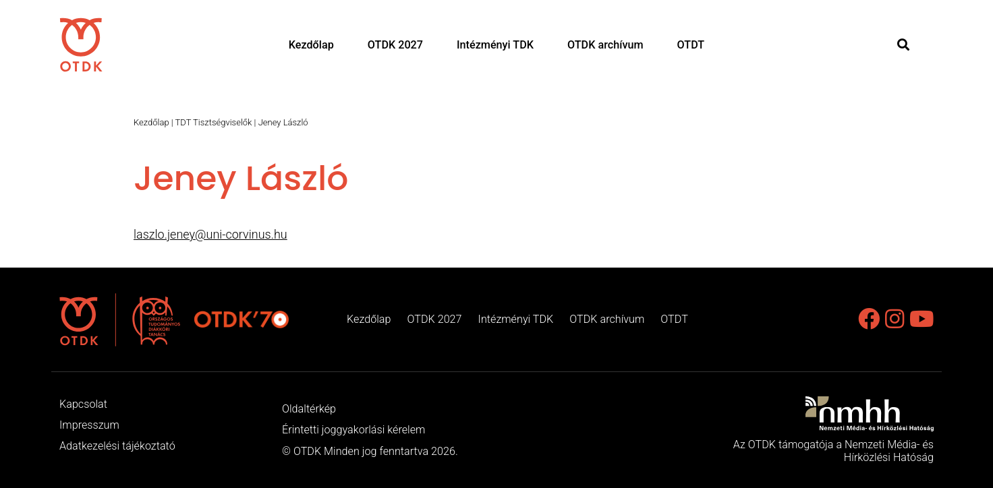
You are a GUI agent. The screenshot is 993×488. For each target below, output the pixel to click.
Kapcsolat (83, 404)
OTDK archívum (605, 44)
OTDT (691, 44)
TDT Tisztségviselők (213, 122)
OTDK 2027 (395, 44)
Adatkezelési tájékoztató (117, 445)
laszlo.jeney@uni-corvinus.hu (210, 234)
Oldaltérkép (309, 408)
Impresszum (89, 425)
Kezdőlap (311, 44)
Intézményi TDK (495, 44)
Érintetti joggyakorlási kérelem (353, 429)
